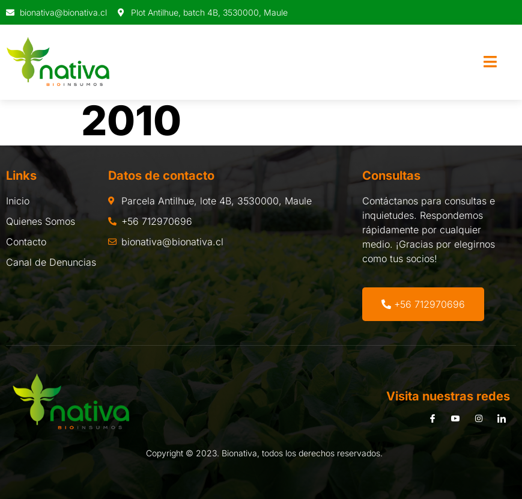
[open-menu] (490, 62)
